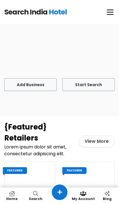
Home (12, 196)
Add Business (30, 84)
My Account (83, 196)
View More (97, 141)
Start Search (88, 84)
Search (36, 196)
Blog (107, 196)
